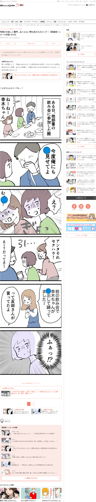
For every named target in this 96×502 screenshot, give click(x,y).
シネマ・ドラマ (72, 22)
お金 (16, 22)
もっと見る (81, 54)
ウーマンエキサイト (14, 37)
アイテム (35, 22)
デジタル (81, 22)
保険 (20, 22)
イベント (49, 22)
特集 (67, 30)
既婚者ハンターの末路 (16, 29)
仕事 (12, 22)
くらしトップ (5, 22)
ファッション (62, 22)
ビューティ (72, 1)
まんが (77, 1)
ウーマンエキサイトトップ (76, 5)
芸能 (55, 22)
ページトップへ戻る (81, 235)
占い (81, 1)
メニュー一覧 (92, 1)
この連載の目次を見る (31, 478)
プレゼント (85, 1)
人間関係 (42, 22)
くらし (62, 1)
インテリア (27, 22)
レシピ (66, 1)
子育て (58, 1)
